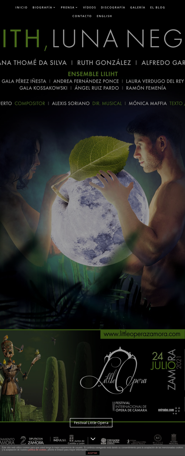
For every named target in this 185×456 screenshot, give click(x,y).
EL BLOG (157, 7)
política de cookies (37, 449)
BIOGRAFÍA (42, 7)
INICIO (21, 7)
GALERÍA (137, 7)
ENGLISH (104, 16)
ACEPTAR (92, 453)
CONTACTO (82, 16)
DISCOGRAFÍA (113, 7)
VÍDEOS (89, 7)
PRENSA (68, 7)
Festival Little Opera (91, 422)
